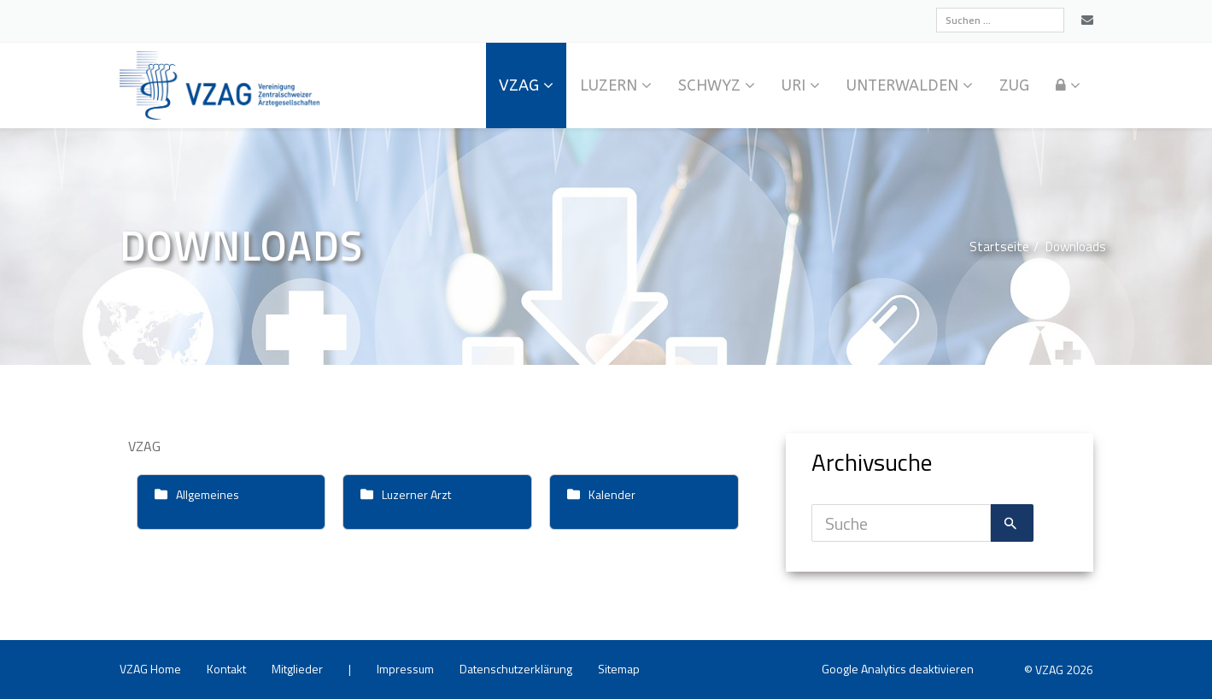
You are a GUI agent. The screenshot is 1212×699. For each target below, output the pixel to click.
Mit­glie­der (297, 669)
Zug (1014, 85)
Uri (793, 85)
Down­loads (1075, 246)
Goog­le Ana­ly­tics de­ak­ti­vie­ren (898, 669)
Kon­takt (226, 669)
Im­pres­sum (405, 669)
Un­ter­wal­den (902, 85)
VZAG (519, 85)
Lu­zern (608, 85)
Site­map (619, 669)
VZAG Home (150, 669)
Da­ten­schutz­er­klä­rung (516, 669)
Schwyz (709, 85)
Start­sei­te (999, 246)
